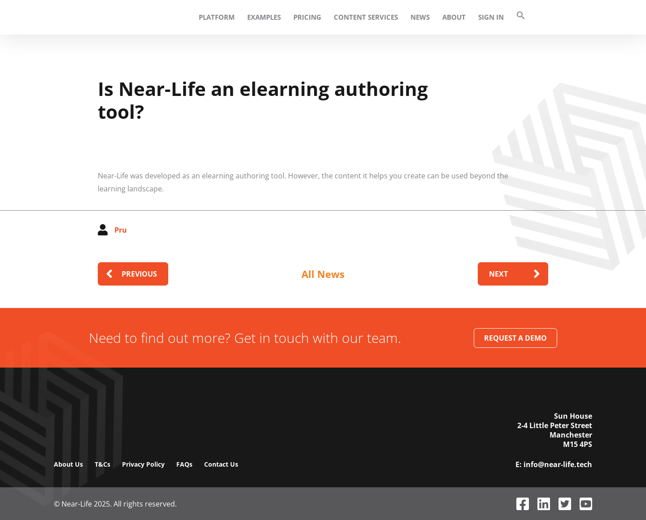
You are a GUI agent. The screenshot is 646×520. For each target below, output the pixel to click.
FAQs (184, 464)
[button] (514, 17)
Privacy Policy (143, 464)
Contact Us (221, 464)
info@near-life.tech (558, 464)
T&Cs (102, 464)
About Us (68, 464)
